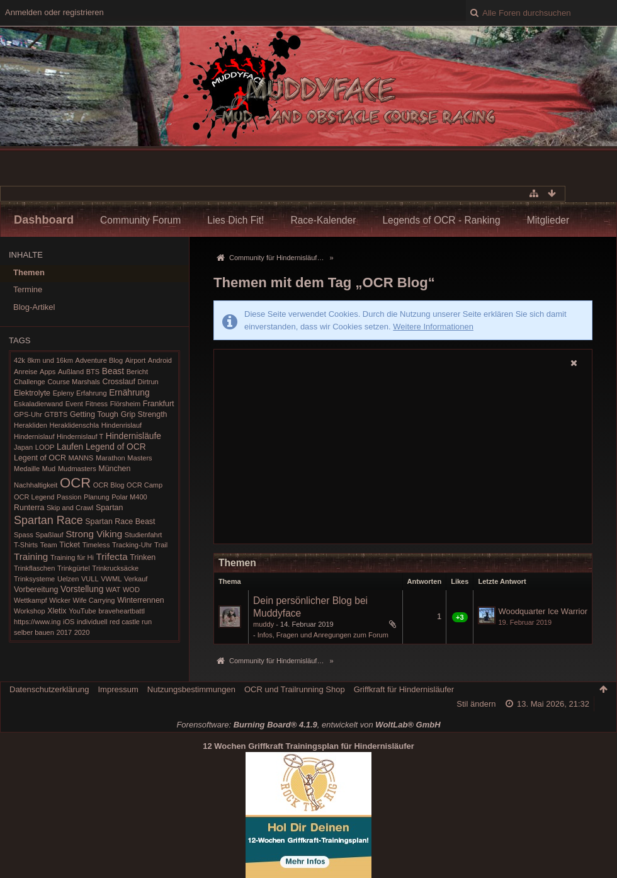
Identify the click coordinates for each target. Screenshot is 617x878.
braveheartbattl (121, 611)
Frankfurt (158, 403)
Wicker (60, 600)
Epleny (63, 393)
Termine (27, 289)
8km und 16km (49, 360)
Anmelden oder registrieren (54, 12)
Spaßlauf (49, 535)
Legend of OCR (116, 447)
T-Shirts (26, 545)
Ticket (69, 544)
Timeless (96, 545)
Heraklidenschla (74, 425)
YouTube (82, 611)
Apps (47, 371)
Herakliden (30, 425)
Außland (71, 371)
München (114, 468)
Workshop (29, 611)
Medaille (27, 468)
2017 (64, 632)
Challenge (29, 381)
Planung (97, 497)
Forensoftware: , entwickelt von (308, 724)
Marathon (110, 458)
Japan (23, 447)
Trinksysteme (34, 579)
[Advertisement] (403, 457)
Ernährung (129, 392)
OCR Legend (34, 497)
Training (31, 556)
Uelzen (68, 579)
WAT (113, 589)
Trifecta (112, 556)
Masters (139, 458)
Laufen (70, 447)
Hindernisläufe (133, 436)
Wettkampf (30, 600)
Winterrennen (140, 600)
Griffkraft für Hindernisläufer (404, 689)
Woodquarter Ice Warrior (542, 611)
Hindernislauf (34, 436)
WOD (131, 589)
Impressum (118, 689)
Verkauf (135, 579)
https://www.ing (37, 621)
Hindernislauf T (80, 436)
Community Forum (140, 220)
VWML (111, 579)
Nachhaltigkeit (35, 485)
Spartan (109, 507)
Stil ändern (475, 704)
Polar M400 (129, 497)
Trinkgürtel (73, 568)
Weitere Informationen (433, 326)
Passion (69, 497)
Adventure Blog (99, 360)
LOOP (45, 447)
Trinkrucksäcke (115, 568)
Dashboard (44, 220)
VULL (90, 579)
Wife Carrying (94, 600)
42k (19, 360)
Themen (29, 272)
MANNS (80, 458)
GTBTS (55, 414)
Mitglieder (548, 220)
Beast (113, 371)
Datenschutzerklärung (49, 689)
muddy (263, 624)
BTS (92, 371)
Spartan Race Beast (120, 521)
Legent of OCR (40, 457)
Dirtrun (148, 381)
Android (160, 360)
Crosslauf (119, 381)
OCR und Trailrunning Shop (294, 689)
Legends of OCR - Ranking (441, 220)
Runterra (29, 507)
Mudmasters (77, 468)
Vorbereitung (36, 589)
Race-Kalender (323, 220)
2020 (82, 632)
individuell (92, 621)
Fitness (97, 404)
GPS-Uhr (28, 414)
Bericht (137, 371)
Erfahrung (91, 393)
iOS (68, 621)
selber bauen (34, 632)
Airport (135, 360)
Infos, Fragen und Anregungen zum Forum (323, 635)
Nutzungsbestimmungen (191, 689)
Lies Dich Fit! (235, 220)
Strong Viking (93, 533)
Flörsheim (125, 404)
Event (74, 404)
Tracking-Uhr (132, 545)
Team (48, 545)
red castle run (131, 621)
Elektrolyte (32, 393)
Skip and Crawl (70, 507)
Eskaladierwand (38, 404)
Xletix (56, 611)
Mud (49, 468)
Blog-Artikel (34, 307)
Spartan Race (48, 520)
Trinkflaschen (34, 568)
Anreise (25, 371)
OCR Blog (109, 485)
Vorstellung (81, 589)
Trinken (143, 557)
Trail (160, 545)
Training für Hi (72, 557)
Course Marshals (73, 381)
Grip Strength (144, 414)
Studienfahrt (143, 535)
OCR (75, 483)
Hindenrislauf (121, 425)
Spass (23, 535)
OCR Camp (144, 485)
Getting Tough (94, 414)
